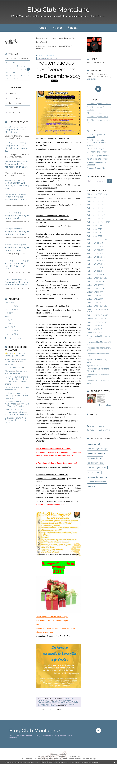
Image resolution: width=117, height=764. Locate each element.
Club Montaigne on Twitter (97, 116)
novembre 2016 (11, 334)
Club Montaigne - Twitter (97, 152)
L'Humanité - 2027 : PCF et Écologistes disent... (15, 419)
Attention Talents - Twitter (97, 159)
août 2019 (9, 313)
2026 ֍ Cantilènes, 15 (14, 367)
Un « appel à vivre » (13, 387)
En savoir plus (95, 762)
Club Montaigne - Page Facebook (96, 135)
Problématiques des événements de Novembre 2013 (55, 38)
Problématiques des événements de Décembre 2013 (58, 69)
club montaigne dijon (97, 477)
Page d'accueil (41, 42)
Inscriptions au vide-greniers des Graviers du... (16, 378)
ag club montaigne (95, 463)
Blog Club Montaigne (58, 9)
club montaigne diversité (47, 703)
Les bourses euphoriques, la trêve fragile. (16, 394)
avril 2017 (9, 323)
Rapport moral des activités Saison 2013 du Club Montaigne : (55, 47)
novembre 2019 (11, 310)
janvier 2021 (10, 302)
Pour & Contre (14, 112)
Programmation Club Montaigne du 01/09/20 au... (16, 148)
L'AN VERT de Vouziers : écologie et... (17, 405)
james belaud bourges (97, 482)
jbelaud (60, 703)
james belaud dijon (71, 703)
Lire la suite (91, 79)
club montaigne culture (97, 467)
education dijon (94, 472)
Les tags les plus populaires (75, 756)
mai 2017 (8, 320)
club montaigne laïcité (50, 701)
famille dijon (63, 704)
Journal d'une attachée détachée (16, 372)
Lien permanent (44, 699)
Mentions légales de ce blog (45, 758)
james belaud (43, 704)
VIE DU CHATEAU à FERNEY (16, 414)
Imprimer (49, 56)
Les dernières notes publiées (58, 756)
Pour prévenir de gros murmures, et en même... (15, 410)
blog (94, 758)
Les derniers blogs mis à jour (42, 756)
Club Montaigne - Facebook (98, 155)
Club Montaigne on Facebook (99, 103)
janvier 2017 (10, 327)
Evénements (13, 108)
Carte (93, 414)
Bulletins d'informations (18, 103)
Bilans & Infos (14, 98)
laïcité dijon (53, 704)
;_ (26, 367)
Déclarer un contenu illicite (29, 758)
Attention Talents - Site (96, 168)
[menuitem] (43, 28)
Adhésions (13, 93)
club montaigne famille (69, 701)
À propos (73, 28)
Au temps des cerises (15, 421)
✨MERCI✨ (10, 353)
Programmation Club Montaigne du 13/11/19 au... (16, 167)
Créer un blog (54, 754)
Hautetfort (63, 754)
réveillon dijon (48, 705)
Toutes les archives (13, 338)
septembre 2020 (11, 306)
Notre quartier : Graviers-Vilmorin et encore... (16, 381)
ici (70, 149)
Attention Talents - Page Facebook (96, 163)
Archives (57, 28)
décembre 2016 (11, 330)
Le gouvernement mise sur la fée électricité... (16, 402)
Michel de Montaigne (95, 113)
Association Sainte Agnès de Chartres (16, 354)
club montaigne (60, 700)
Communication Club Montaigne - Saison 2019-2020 (17, 185)
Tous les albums (105, 405)
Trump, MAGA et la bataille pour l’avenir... (15, 360)
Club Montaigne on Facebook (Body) (99, 121)
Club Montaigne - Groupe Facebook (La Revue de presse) (97, 142)
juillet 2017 (9, 316)
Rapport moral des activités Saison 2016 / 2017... (16, 199)
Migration (9, 371)
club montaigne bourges (98, 448)
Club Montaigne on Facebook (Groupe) (99, 108)
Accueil (43, 28)
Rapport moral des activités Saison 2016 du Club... (16, 266)
